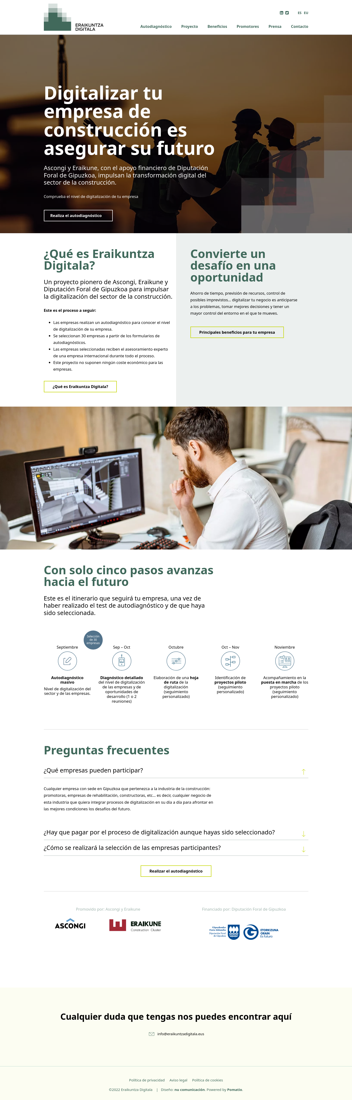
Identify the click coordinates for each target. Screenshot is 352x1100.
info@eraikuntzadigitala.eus (180, 1033)
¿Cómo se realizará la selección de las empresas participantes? (176, 849)
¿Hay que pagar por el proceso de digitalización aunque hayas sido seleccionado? (176, 833)
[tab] (176, 770)
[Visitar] (282, 12)
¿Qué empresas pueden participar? (176, 771)
